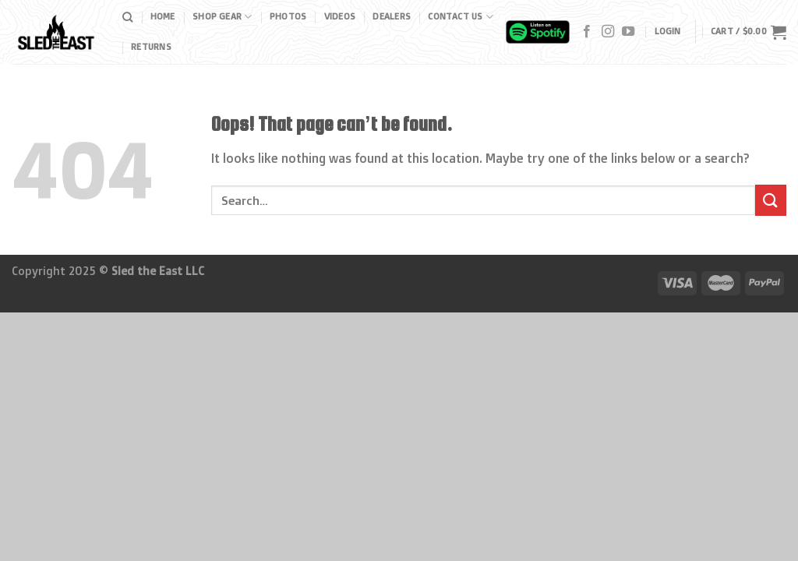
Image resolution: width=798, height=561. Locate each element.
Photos (288, 16)
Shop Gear (222, 16)
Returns (151, 46)
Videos (339, 16)
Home (162, 16)
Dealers (392, 16)
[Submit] (770, 200)
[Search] (127, 17)
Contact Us (460, 16)
